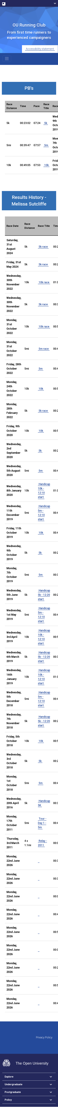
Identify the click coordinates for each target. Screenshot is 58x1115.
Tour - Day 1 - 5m (42, 823)
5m (46, 145)
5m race (44, 348)
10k (46, 165)
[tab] (29, 1077)
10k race (44, 282)
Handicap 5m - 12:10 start (44, 513)
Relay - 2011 (42, 843)
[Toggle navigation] (6, 59)
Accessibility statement (40, 48)
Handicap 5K (44, 803)
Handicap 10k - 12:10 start (44, 491)
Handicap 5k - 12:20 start (44, 595)
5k (45, 123)
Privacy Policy (44, 1037)
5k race (43, 246)
